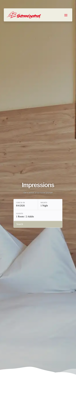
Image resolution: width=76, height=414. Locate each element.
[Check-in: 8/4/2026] (26, 204)
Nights (43, 203)
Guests (19, 214)
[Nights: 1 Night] (50, 204)
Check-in (20, 203)
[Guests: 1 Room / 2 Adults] (38, 215)
